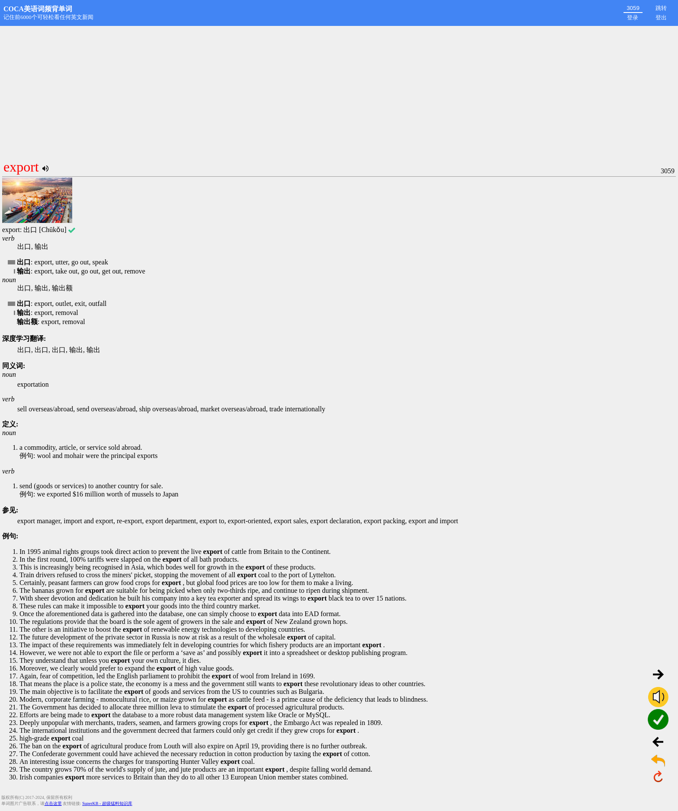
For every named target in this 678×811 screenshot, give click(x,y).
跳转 (661, 8)
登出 (661, 17)
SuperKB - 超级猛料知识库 (107, 803)
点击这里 (53, 803)
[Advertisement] (339, 90)
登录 (632, 17)
